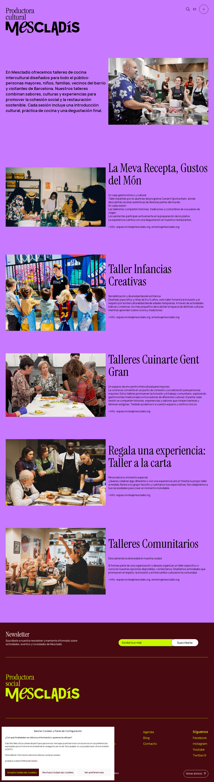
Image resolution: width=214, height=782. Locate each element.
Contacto (150, 743)
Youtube (199, 749)
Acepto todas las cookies (22, 772)
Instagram (200, 743)
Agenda (148, 732)
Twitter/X (199, 755)
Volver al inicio (196, 773)
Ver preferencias (94, 772)
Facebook (200, 738)
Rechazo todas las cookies (58, 772)
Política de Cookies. (29, 760)
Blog (146, 738)
